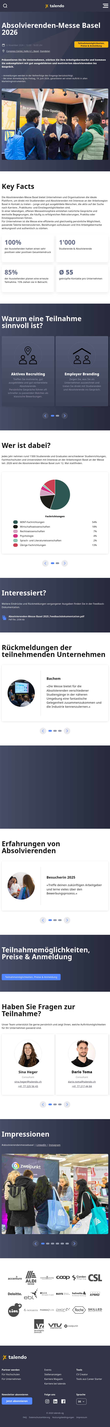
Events (47, 1369)
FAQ (25, 1417)
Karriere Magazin (53, 1379)
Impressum (81, 1417)
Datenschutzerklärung (39, 1417)
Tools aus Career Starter (89, 1379)
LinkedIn (41, 1145)
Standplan (45, 51)
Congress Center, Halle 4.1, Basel (22, 51)
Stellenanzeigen (52, 1374)
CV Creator (82, 1374)
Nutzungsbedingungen (63, 1417)
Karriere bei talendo (55, 1383)
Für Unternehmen (11, 1379)
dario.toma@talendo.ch (82, 1081)
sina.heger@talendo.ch (28, 1081)
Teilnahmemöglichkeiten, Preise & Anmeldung (31, 977)
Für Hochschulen (11, 1374)
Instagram (54, 1145)
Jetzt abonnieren (17, 1401)
